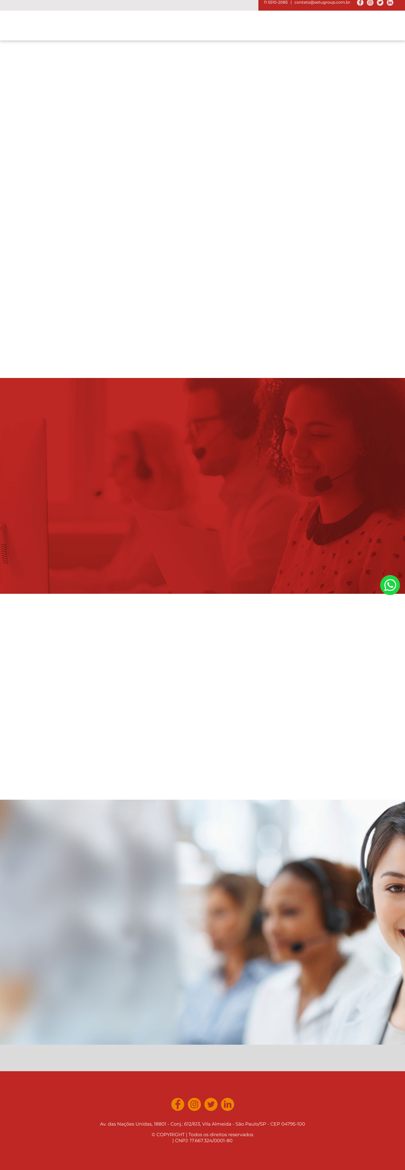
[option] (202, 118)
